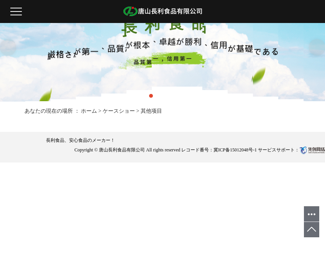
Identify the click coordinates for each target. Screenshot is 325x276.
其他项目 (151, 111)
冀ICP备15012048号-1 (235, 150)
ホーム (89, 111)
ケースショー (119, 111)
